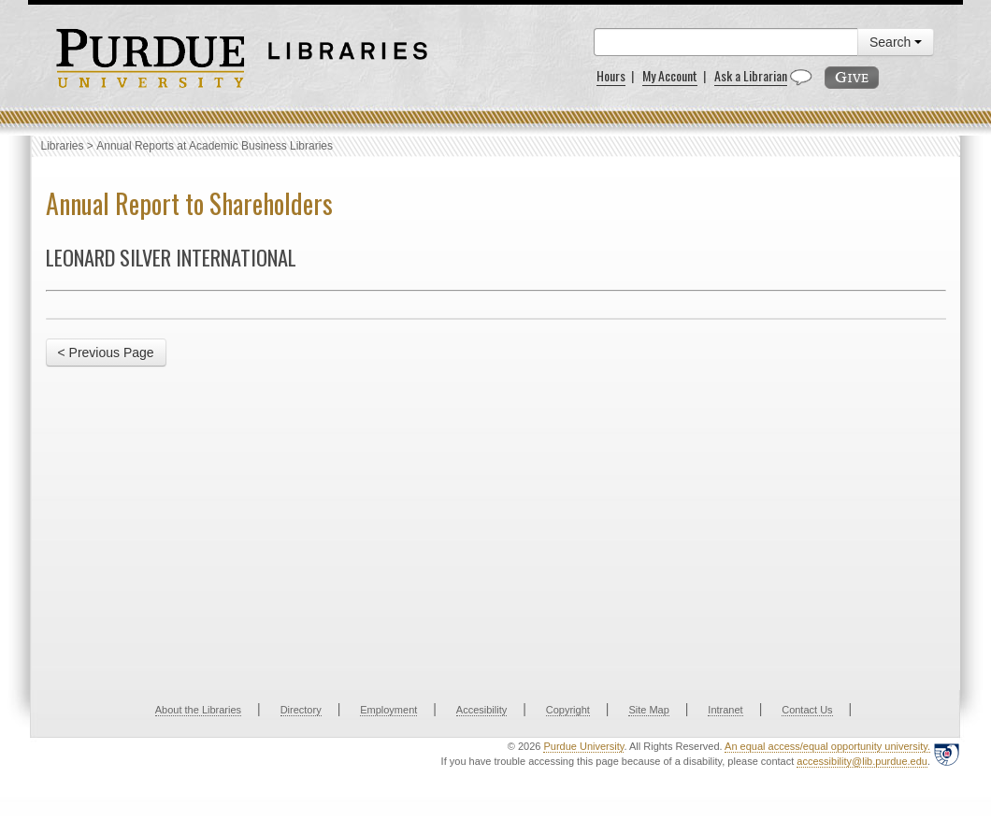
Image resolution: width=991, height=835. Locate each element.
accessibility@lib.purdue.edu (862, 761)
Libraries (62, 145)
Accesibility (481, 709)
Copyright (568, 709)
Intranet (725, 709)
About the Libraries (198, 709)
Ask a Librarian (750, 75)
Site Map (648, 709)
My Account (669, 75)
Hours (610, 75)
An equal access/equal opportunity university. (827, 746)
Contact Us (807, 709)
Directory (301, 709)
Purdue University (583, 746)
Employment (388, 709)
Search (895, 42)
